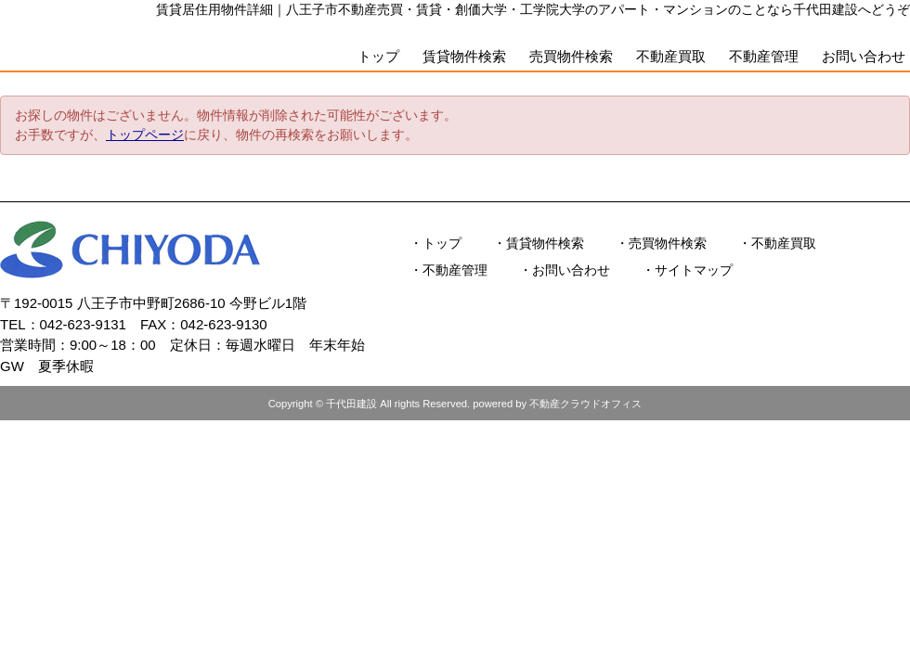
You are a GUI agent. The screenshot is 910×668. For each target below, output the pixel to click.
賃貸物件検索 (464, 56)
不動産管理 (764, 56)
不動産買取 (671, 56)
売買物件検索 (571, 56)
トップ (378, 56)
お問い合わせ (863, 56)
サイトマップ (694, 270)
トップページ (145, 134)
